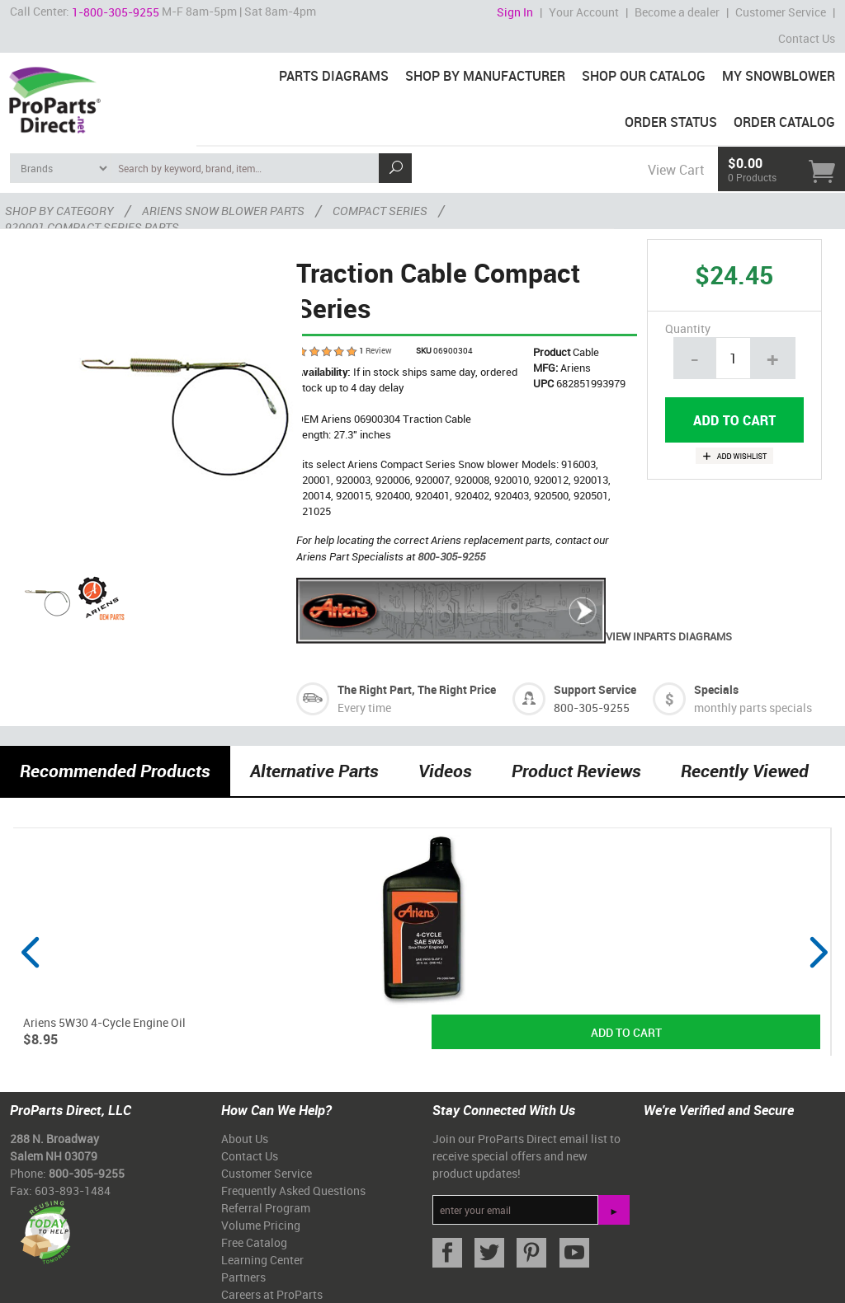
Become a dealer (677, 12)
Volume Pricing (260, 1225)
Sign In (515, 12)
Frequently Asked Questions (293, 1190)
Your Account (584, 12)
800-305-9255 (451, 556)
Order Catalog (784, 122)
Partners (243, 1277)
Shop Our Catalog (644, 76)
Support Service (595, 689)
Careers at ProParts (272, 1294)
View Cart (676, 170)
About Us (244, 1138)
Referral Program (265, 1208)
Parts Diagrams (334, 76)
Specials (716, 689)
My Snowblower (778, 76)
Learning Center (262, 1260)
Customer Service (780, 12)
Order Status (671, 122)
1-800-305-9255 (115, 12)
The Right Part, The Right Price (417, 689)
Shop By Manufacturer (485, 76)
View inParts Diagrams (514, 636)
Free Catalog (254, 1242)
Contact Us (806, 38)
